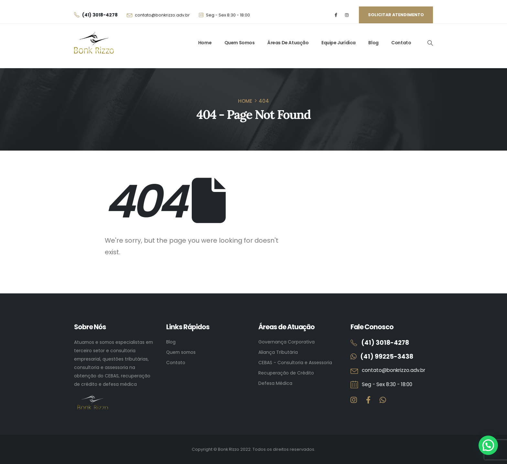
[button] (430, 43)
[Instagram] (346, 15)
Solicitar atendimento (396, 14)
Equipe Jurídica (338, 42)
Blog (373, 42)
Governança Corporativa (286, 342)
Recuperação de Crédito (286, 373)
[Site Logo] (94, 43)
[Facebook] (336, 15)
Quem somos (181, 352)
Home (204, 42)
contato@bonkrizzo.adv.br (162, 15)
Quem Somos (239, 42)
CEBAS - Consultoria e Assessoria (295, 362)
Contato (401, 42)
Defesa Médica (275, 383)
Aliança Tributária (278, 352)
